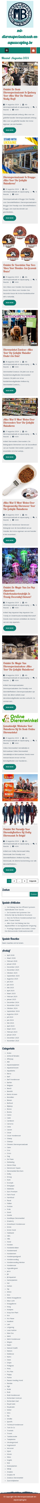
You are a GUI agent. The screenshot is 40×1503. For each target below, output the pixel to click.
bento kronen (12, 1094)
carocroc (10, 1124)
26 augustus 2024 (12, 515)
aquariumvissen (12, 1068)
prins (9, 1368)
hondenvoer (11, 1265)
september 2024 (13, 1011)
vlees (9, 1457)
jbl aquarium (11, 1277)
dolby (9, 1174)
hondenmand (12, 1250)
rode (9, 1389)
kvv (8, 1315)
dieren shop (11, 1165)
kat (8, 1283)
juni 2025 (10, 985)
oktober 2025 (12, 973)
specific (9, 1422)
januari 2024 (11, 1035)
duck (8, 1180)
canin (9, 1118)
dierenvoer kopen (13, 1168)
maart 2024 (11, 1029)
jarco (9, 1271)
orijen (9, 1363)
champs (10, 1141)
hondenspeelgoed (14, 1256)
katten (9, 1286)
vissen (9, 1454)
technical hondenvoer (15, 1425)
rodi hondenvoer (13, 1395)
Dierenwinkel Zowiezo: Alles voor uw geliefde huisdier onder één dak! (18, 353)
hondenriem (11, 1253)
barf (8, 1076)
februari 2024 (12, 1032)
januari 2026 (11, 964)
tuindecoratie (12, 1436)
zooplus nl (11, 1475)
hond (9, 1242)
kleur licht (11, 1301)
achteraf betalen (13, 1056)
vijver (9, 1451)
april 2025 (10, 990)
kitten (9, 1292)
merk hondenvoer (13, 1339)
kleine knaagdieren (14, 1298)
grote (9, 1227)
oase (9, 1360)
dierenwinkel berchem (15, 1171)
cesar (9, 1132)
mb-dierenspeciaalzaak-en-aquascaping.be (20, 36)
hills (8, 1239)
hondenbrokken (13, 1248)
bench (9, 1088)
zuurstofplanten (13, 1481)
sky (8, 1416)
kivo (8, 1295)
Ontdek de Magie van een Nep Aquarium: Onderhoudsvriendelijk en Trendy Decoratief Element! (19, 592)
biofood (10, 1103)
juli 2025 (10, 982)
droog (9, 1177)
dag (8, 1156)
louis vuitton (11, 1330)
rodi (8, 1392)
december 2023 (13, 1038)
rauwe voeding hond (15, 1380)
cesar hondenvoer (14, 1135)
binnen (9, 1100)
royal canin (11, 1404)
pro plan (10, 1371)
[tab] (7, 50)
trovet (9, 1433)
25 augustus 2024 (12, 602)
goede (9, 1215)
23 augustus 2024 (12, 738)
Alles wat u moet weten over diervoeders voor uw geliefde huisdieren (19, 422)
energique (10, 1186)
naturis (9, 1351)
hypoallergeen (12, 1268)
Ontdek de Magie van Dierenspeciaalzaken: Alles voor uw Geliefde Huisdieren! (18, 666)
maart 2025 (11, 993)
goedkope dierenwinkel (15, 1218)
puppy (9, 1374)
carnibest (10, 1121)
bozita (9, 1112)
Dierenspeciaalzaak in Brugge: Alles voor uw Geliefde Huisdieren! (19, 180)
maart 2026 (11, 958)
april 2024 (10, 1026)
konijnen (10, 1309)
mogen (9, 1342)
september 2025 (13, 976)
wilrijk (9, 1469)
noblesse (10, 1354)
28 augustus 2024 (12, 362)
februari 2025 (12, 996)
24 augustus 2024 (12, 675)
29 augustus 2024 (12, 277)
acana (9, 1053)
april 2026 (10, 955)
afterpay (10, 1059)
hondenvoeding (13, 1259)
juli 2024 (10, 1017)
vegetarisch (11, 1445)
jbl (8, 1274)
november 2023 (13, 1041)
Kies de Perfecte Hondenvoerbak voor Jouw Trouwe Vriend (20, 919)
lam (8, 1324)
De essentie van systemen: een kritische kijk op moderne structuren (18, 913)
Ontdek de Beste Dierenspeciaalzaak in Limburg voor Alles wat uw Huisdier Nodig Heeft (19, 94)
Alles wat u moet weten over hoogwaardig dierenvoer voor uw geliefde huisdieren (19, 506)
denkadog (10, 1162)
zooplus (10, 1472)
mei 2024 (10, 1023)
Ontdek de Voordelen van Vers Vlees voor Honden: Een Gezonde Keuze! (19, 268)
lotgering (10, 1327)
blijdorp (10, 1106)
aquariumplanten (13, 1065)
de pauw (10, 1159)
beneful (9, 1091)
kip (8, 1289)
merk (9, 1336)
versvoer (10, 1448)
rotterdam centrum (14, 1398)
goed (9, 1212)
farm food (11, 1194)
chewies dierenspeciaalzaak (17, 1144)
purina (9, 1377)
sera (8, 1413)
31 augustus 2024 (12, 104)
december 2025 (13, 967)
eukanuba (10, 1189)
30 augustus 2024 (12, 189)
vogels (9, 1460)
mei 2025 (10, 987)
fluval (9, 1200)
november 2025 (13, 970)
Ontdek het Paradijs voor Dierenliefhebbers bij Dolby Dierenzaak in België (17, 832)
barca (9, 1073)
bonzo (9, 1109)
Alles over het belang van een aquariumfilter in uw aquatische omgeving (20, 924)
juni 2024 (10, 1020)
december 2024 (13, 1002)
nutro (9, 1357)
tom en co (11, 1427)
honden (10, 1245)
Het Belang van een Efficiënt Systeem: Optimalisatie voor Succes (20, 908)
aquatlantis (11, 1071)
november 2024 (13, 1005)
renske (9, 1383)
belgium (10, 1085)
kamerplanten (12, 1280)
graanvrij (10, 1221)
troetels (10, 1430)
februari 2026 (12, 961)
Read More (8, 129)
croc (8, 1150)
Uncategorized (12, 1442)
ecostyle (10, 1183)
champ (9, 1138)
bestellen (10, 1097)
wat (8, 1463)
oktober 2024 (12, 1008)
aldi (8, 1062)
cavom (9, 1130)
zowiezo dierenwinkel (15, 1478)
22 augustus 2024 (12, 841)
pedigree (10, 1366)
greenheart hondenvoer (16, 1224)
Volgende (32, 881)
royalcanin (11, 1407)
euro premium (12, 1191)
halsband (10, 1233)
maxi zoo (10, 1333)
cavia (9, 1127)
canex (9, 1115)
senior (9, 1410)
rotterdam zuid (13, 1401)
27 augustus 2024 (12, 431)
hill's (8, 1236)
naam (9, 1345)
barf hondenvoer (13, 1079)
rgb (8, 1386)
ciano (9, 1147)
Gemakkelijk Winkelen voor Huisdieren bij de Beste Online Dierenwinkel (19, 729)
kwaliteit (10, 1321)
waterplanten (12, 1466)
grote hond (11, 1230)
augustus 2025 (12, 979)
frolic (9, 1209)
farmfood (10, 1197)
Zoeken (5, 889)
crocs (9, 1153)
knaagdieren (11, 1304)
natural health (12, 1348)
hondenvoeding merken (16, 1262)
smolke (9, 1419)
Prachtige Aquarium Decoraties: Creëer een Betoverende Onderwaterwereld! (20, 929)
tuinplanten (11, 1439)
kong (9, 1307)
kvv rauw (10, 1318)
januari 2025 (11, 999)
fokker (9, 1203)
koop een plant (12, 1312)
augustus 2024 (12, 1014)
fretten (9, 1206)
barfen (9, 1082)
